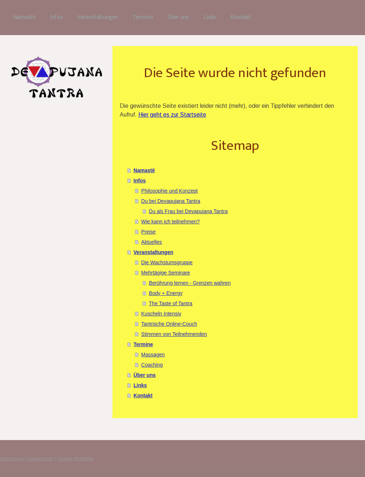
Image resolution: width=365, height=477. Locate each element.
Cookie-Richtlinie (75, 458)
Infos (56, 17)
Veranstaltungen (97, 17)
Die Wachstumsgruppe (167, 262)
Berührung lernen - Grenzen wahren (190, 283)
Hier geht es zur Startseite (172, 114)
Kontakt (240, 17)
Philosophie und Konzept (169, 191)
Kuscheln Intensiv (161, 314)
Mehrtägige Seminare (165, 273)
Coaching (152, 365)
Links (209, 17)
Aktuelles (151, 242)
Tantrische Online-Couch (169, 324)
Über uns (178, 17)
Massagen (153, 354)
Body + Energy (165, 293)
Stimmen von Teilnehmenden (174, 334)
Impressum (12, 458)
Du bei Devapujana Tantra (170, 201)
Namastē (24, 17)
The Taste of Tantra (170, 303)
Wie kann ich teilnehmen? (170, 221)
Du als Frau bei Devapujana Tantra (188, 211)
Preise (148, 232)
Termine (142, 17)
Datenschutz (41, 458)
